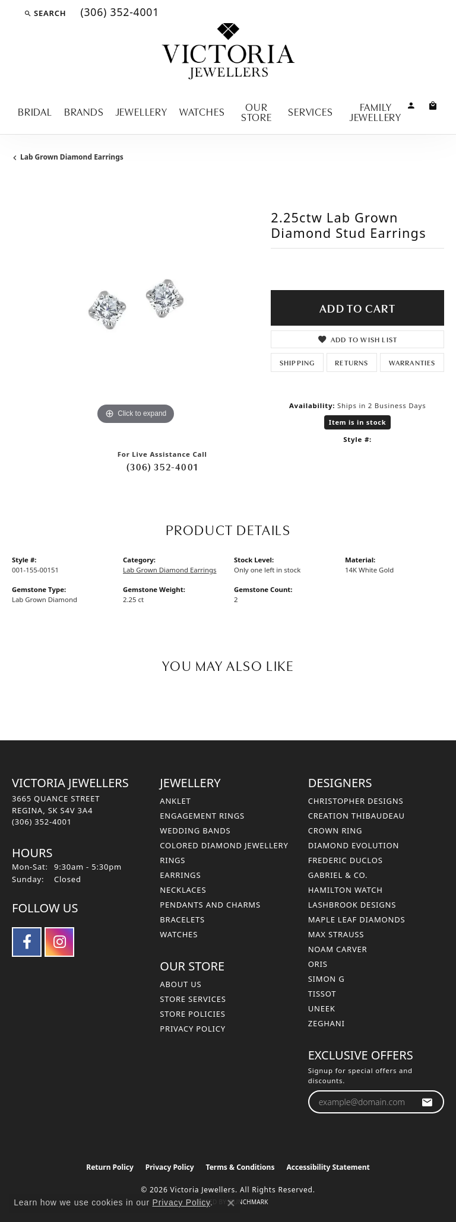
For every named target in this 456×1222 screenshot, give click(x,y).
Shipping (297, 362)
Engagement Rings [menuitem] (202, 815)
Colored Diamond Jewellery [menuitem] (224, 845)
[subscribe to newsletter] (427, 1101)
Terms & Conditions (240, 1167)
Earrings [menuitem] (180, 875)
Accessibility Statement (327, 1167)
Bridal (35, 111)
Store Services (193, 999)
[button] (45, 13)
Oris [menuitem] (318, 964)
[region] (135, 304)
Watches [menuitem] (179, 934)
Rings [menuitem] (172, 860)
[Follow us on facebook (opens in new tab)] (27, 942)
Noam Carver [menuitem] (338, 949)
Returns (351, 362)
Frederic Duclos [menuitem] (345, 860)
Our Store (256, 111)
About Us (180, 984)
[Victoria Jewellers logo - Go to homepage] (228, 52)
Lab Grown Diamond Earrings (72, 157)
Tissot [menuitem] (322, 993)
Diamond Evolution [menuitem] (353, 845)
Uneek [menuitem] (321, 1008)
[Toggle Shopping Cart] (433, 105)
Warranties (412, 362)
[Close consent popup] (231, 1203)
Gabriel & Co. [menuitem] (338, 875)
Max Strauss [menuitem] (336, 934)
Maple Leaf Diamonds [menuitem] (357, 919)
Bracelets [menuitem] (182, 919)
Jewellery (141, 111)
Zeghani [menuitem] (326, 1023)
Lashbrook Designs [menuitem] (352, 904)
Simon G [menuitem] (326, 978)
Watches (202, 111)
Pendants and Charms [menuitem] (210, 904)
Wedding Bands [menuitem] (195, 830)
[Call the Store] (42, 821)
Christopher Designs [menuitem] (356, 800)
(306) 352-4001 (162, 466)
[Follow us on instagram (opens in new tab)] (59, 942)
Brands (84, 111)
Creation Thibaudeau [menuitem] (356, 815)
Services (310, 111)
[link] (118, 13)
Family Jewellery (375, 111)
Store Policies (192, 1013)
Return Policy (110, 1167)
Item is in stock (358, 422)
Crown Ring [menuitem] (335, 830)
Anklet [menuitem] (175, 800)
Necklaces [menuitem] (183, 889)
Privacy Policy (193, 1028)
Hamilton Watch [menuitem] (345, 889)
